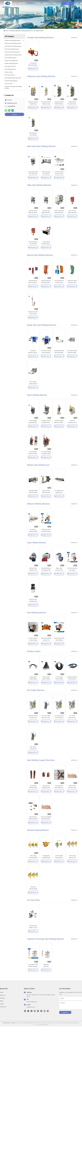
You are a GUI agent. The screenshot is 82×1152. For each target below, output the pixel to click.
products (30, 3)
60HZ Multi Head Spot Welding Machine (46, 173)
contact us (46, 3)
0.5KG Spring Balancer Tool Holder (72, 857)
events (38, 3)
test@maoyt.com (12, 103)
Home (14, 3)
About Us (2, 995)
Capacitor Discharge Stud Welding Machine (59, 640)
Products (2, 998)
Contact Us (3, 1006)
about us (22, 3)
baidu (55, 3)
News (1, 1001)
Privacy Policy (6, 1022)
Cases (2, 1004)
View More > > (74, 37)
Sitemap (13, 1022)
